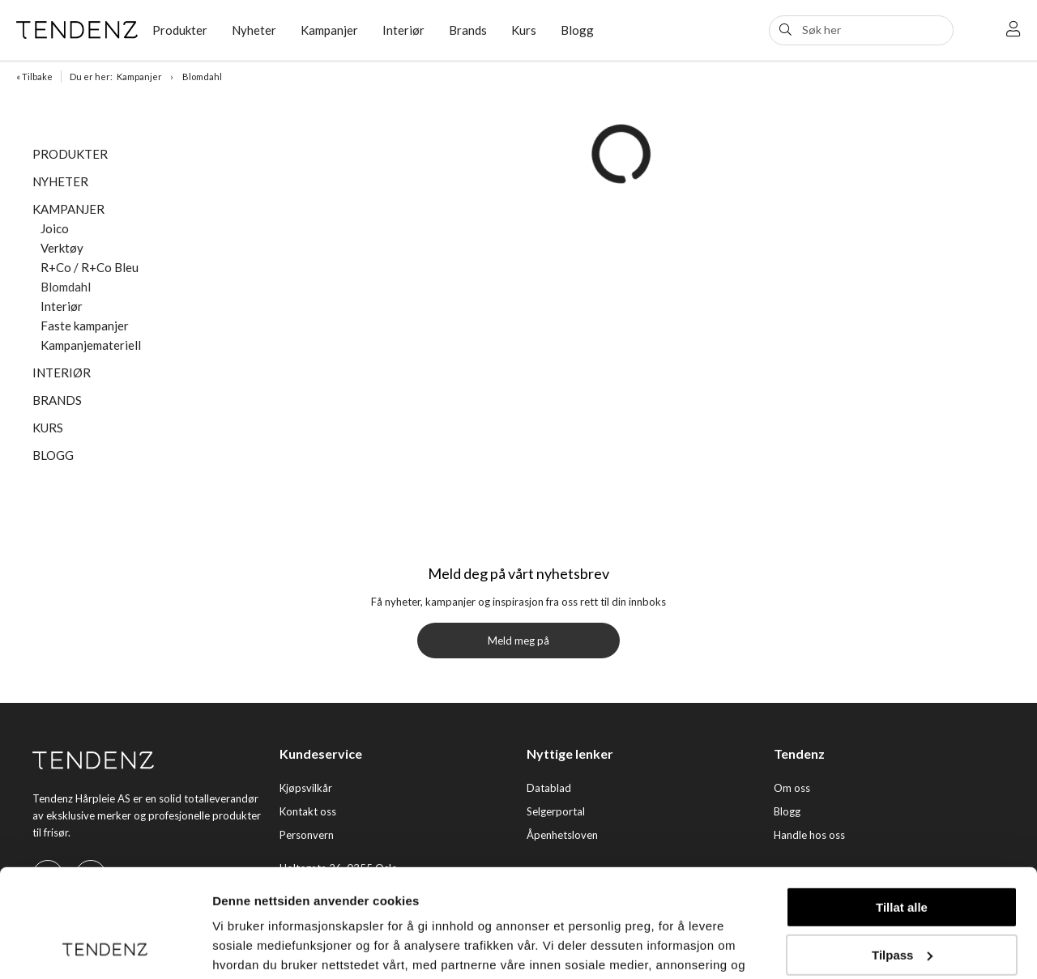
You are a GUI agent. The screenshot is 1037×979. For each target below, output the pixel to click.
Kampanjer (329, 30)
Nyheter (254, 30)
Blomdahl (202, 76)
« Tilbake (34, 76)
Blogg (577, 30)
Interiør (403, 30)
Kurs (523, 30)
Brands (468, 30)
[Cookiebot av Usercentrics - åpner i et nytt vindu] (105, 947)
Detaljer (235, 947)
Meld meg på (518, 640)
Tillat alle (902, 806)
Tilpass (902, 853)
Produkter (179, 30)
